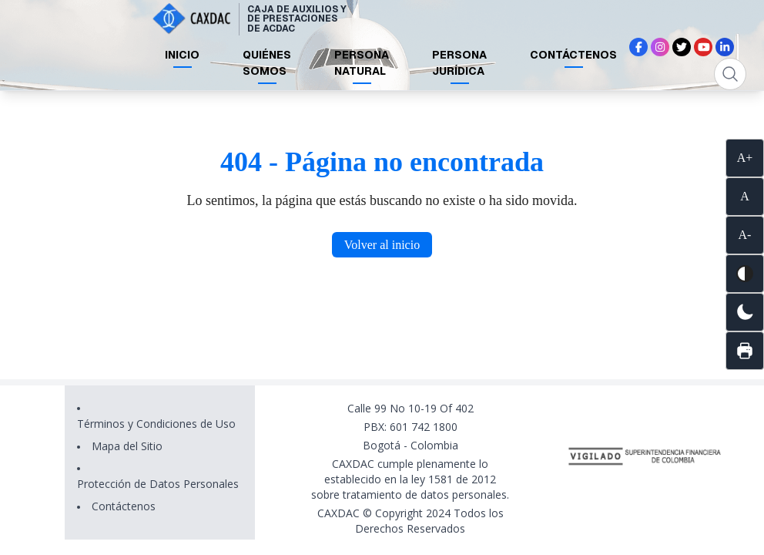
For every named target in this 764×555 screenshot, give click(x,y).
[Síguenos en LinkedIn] (724, 47)
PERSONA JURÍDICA (459, 63)
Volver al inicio (382, 244)
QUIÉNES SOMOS (267, 63)
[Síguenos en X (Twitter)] (681, 47)
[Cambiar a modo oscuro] (744, 312)
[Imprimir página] (744, 350)
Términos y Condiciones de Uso (156, 423)
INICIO (182, 55)
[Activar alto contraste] (744, 273)
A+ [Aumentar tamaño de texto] (745, 157)
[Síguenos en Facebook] (638, 47)
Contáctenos (124, 506)
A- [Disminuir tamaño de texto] (745, 234)
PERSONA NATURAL (361, 63)
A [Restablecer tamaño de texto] (744, 196)
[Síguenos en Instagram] (660, 47)
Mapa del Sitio (127, 446)
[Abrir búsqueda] (730, 74)
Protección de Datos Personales (158, 483)
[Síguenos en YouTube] (703, 47)
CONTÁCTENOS (573, 55)
